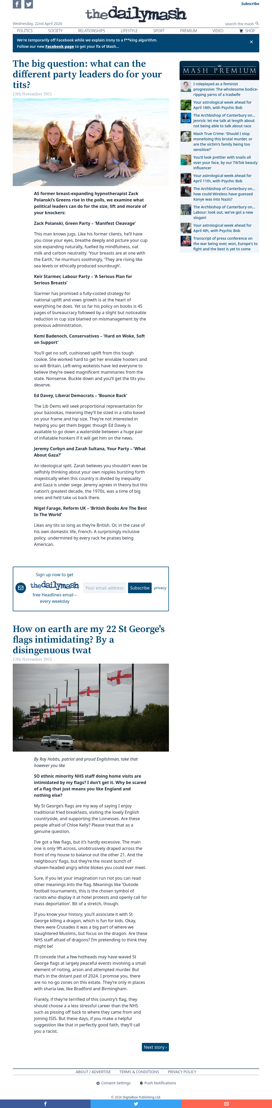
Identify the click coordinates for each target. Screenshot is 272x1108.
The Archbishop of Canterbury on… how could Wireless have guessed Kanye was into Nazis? (224, 194)
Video (217, 30)
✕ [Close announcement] (251, 42)
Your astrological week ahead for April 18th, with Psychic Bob (222, 105)
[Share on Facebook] (45, 1103)
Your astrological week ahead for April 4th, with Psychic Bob (222, 228)
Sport (158, 30)
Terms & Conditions (139, 1071)
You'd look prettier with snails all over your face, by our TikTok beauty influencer (225, 162)
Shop (247, 30)
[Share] (226, 1103)
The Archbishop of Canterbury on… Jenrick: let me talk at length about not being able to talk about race (224, 120)
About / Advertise (93, 1071)
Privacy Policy (182, 1071)
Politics (25, 30)
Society (55, 30)
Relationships (91, 30)
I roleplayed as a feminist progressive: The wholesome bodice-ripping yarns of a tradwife (225, 89)
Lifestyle (129, 30)
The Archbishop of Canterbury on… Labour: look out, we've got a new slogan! (224, 212)
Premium (188, 30)
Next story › (155, 1047)
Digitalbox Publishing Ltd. (142, 1097)
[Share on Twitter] (136, 1103)
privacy (160, 587)
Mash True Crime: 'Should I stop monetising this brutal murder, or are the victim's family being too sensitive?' (222, 141)
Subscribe (140, 588)
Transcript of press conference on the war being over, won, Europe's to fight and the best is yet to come (225, 243)
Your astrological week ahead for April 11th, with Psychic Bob (222, 178)
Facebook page (59, 46)
